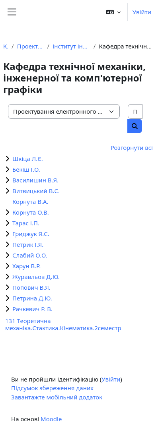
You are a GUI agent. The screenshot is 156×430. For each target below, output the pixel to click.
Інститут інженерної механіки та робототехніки (71, 46)
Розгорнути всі (132, 147)
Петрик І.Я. (27, 244)
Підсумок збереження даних (52, 388)
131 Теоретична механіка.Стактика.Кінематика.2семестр (63, 324)
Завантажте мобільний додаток (56, 397)
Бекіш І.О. (26, 169)
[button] (113, 12)
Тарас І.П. (25, 223)
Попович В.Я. (31, 287)
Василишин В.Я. (35, 180)
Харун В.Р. (26, 266)
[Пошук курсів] (135, 111)
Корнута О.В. (30, 212)
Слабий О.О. (29, 255)
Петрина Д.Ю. (32, 298)
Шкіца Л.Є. (27, 159)
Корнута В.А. (30, 201)
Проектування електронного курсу (30, 46)
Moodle (51, 419)
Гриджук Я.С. (30, 234)
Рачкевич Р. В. (32, 309)
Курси (5, 46)
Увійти (142, 12)
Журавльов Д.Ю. (36, 277)
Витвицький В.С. (36, 191)
